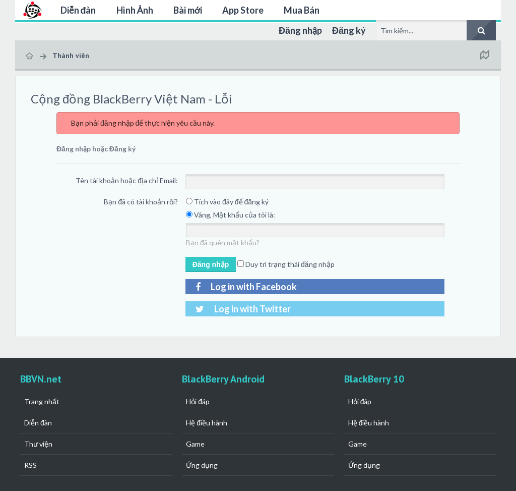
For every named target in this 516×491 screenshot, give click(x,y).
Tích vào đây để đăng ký (227, 201)
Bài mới (187, 10)
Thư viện (38, 444)
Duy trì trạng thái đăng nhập (286, 264)
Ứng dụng (202, 465)
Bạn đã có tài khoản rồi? (141, 201)
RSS (30, 465)
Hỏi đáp (198, 401)
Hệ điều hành (206, 422)
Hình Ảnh (134, 10)
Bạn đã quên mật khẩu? (223, 242)
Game (195, 444)
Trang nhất (41, 401)
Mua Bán (301, 10)
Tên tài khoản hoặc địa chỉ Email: (127, 180)
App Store (243, 10)
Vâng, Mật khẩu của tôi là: (230, 214)
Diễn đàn (78, 10)
